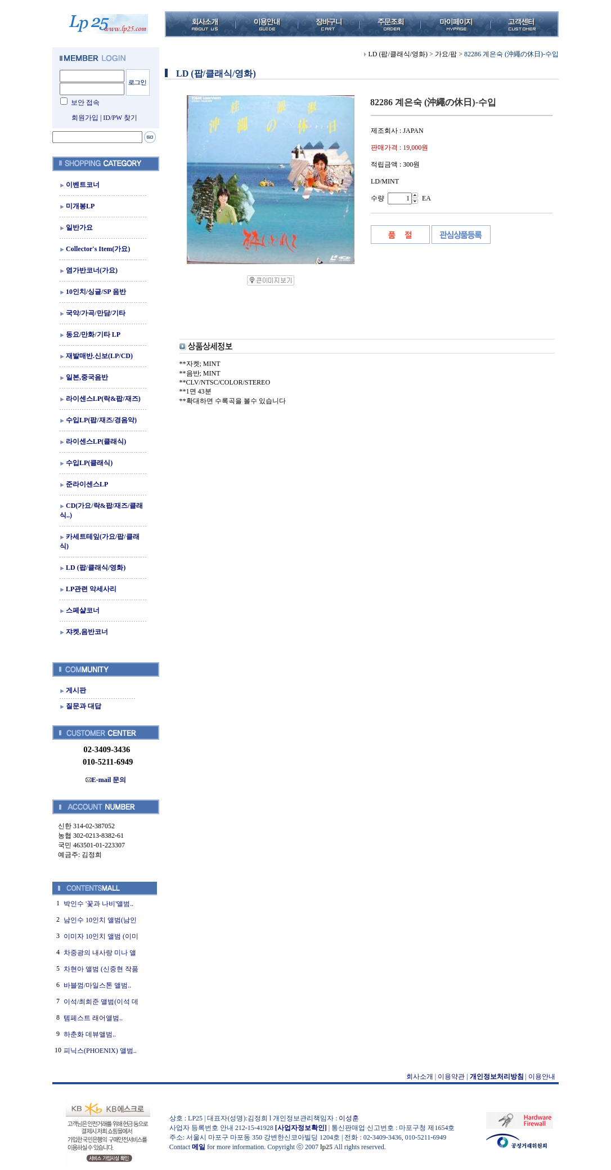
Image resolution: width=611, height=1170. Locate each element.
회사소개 (419, 1076)
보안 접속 (85, 102)
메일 (198, 1147)
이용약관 (451, 1076)
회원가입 (84, 118)
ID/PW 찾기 (120, 118)
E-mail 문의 (106, 780)
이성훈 (349, 1118)
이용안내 (541, 1076)
